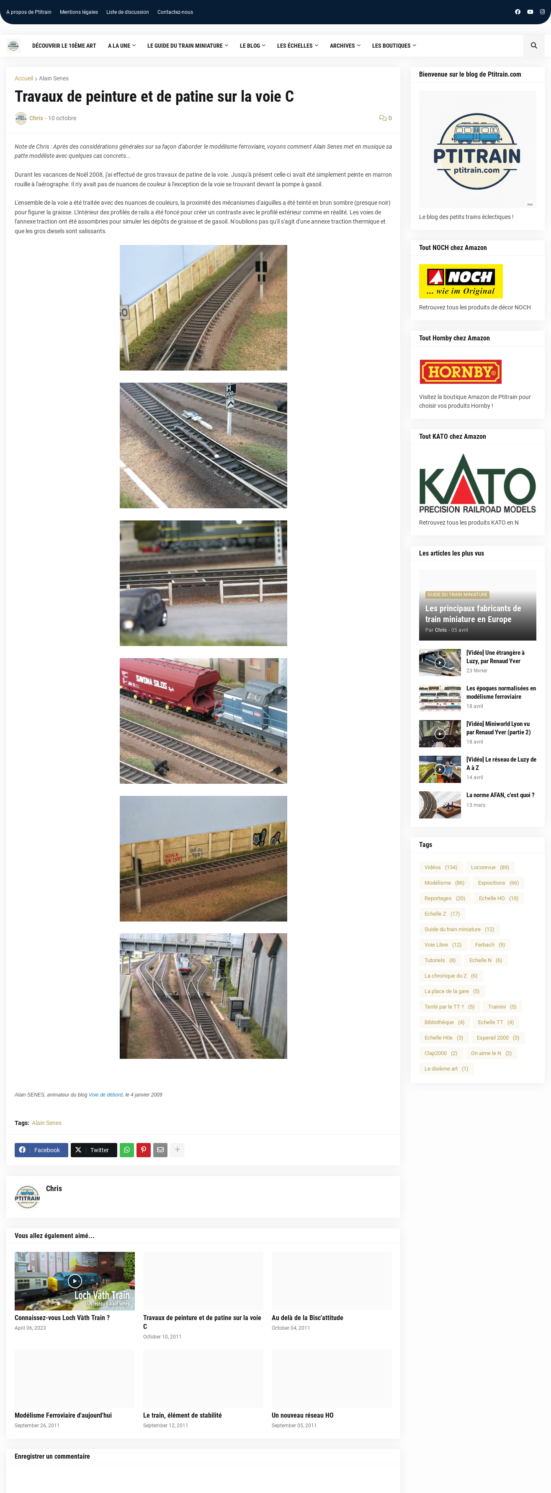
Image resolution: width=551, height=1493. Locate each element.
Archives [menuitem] (342, 45)
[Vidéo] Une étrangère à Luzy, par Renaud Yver (495, 657)
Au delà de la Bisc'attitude (307, 1318)
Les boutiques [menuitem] (391, 45)
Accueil (24, 78)
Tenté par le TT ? (450, 1007)
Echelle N (485, 960)
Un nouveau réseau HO (303, 1415)
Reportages (445, 898)
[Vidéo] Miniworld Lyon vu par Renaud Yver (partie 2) (498, 728)
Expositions (498, 883)
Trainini (502, 1007)
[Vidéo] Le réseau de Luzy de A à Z (501, 764)
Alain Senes (54, 78)
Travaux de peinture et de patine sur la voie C (202, 1322)
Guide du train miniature (459, 929)
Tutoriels (440, 960)
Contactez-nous (175, 12)
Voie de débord (106, 1095)
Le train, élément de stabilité (182, 1415)
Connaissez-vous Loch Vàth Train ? (62, 1318)
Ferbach (490, 945)
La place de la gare (452, 991)
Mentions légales (79, 12)
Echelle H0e (444, 1038)
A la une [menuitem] (119, 45)
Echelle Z (442, 914)
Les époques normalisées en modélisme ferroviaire (501, 692)
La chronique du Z (451, 976)
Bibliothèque (445, 1022)
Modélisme (445, 883)
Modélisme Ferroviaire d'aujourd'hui (63, 1415)
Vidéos (441, 867)
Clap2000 (441, 1053)
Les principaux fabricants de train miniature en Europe (473, 613)
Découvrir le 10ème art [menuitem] (64, 45)
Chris (54, 1188)
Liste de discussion (127, 12)
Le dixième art (447, 1069)
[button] (534, 46)
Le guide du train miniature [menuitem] (185, 45)
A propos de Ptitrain (28, 12)
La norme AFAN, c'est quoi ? (500, 795)
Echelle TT (496, 1022)
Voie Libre (443, 945)
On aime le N (491, 1053)
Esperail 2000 (498, 1038)
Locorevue (490, 867)
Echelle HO (499, 898)
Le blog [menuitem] (250, 45)
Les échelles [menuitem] (295, 45)
